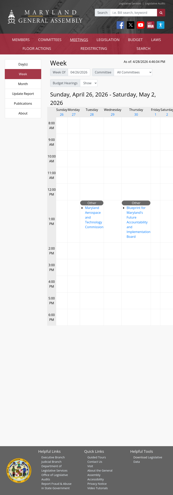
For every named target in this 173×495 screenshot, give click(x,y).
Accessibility (95, 479)
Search (102, 12)
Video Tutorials (97, 488)
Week (23, 74)
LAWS (156, 39)
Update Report (23, 93)
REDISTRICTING (94, 48)
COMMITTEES (50, 39)
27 (73, 114)
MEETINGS (79, 39)
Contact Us (94, 462)
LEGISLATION (108, 39)
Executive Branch (53, 457)
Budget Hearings (65, 83)
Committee (103, 72)
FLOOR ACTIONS (37, 48)
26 (61, 114)
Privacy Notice (97, 484)
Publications (23, 103)
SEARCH (143, 48)
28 (92, 114)
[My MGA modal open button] (149, 25)
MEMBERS (21, 39)
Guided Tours (96, 457)
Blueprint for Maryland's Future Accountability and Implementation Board (138, 222)
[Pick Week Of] (79, 72)
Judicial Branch (51, 462)
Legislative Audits (155, 3)
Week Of (59, 72)
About (22, 113)
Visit (90, 466)
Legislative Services (130, 3)
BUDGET (135, 39)
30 (136, 114)
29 (112, 114)
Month (23, 84)
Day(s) (23, 64)
